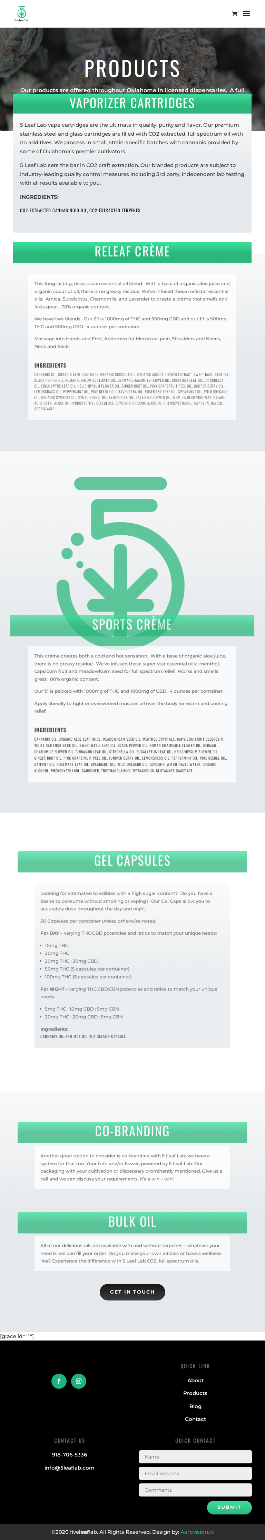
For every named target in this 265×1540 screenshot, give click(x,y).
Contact (195, 1419)
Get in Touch (132, 1292)
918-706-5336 (69, 1454)
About (195, 1380)
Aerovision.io (197, 1532)
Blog (195, 1406)
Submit (229, 1507)
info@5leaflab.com (70, 1467)
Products (195, 1393)
